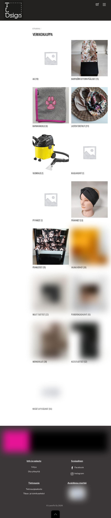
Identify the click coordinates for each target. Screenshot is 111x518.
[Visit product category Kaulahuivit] (89, 155)
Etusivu (36, 29)
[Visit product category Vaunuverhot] (89, 249)
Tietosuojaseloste (34, 489)
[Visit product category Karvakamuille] (51, 108)
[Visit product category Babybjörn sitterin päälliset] (89, 61)
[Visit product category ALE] (51, 61)
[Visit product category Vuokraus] (51, 155)
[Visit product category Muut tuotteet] (51, 296)
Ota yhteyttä (34, 471)
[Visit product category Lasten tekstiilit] (89, 108)
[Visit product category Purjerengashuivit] (89, 296)
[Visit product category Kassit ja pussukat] (51, 390)
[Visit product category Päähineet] (89, 202)
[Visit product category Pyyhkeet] (51, 202)
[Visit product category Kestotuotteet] (89, 343)
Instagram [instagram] (77, 473)
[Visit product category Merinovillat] (51, 343)
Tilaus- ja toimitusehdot (34, 493)
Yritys (34, 467)
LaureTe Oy (53, 506)
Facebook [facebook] (77, 467)
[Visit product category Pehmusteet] (51, 249)
